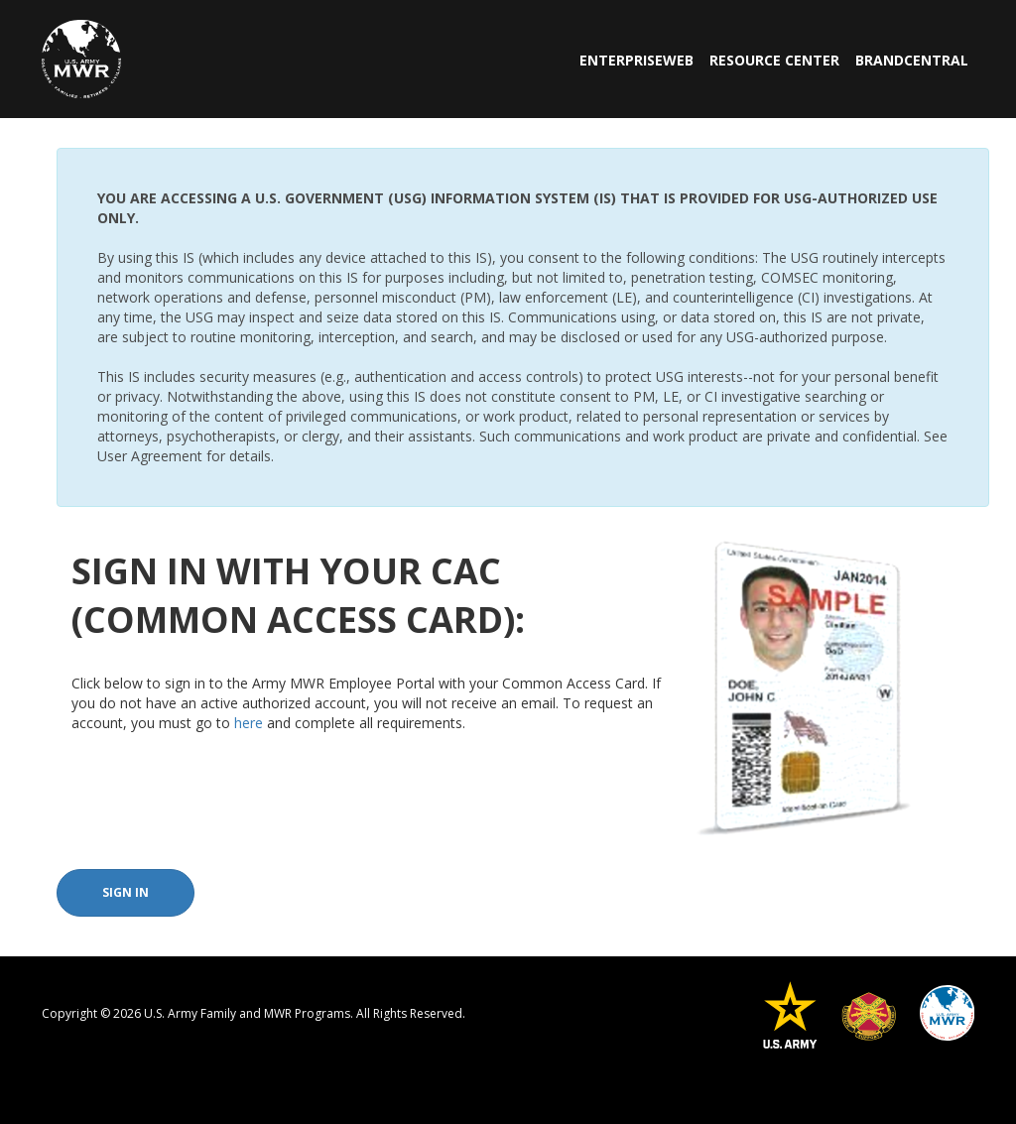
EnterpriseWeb (636, 60)
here (248, 722)
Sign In (125, 892)
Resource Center (774, 60)
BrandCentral (911, 60)
